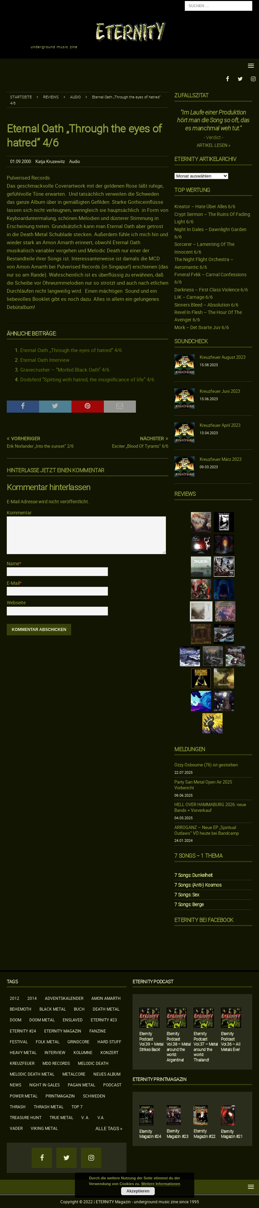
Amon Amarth (106, 997)
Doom (15, 1019)
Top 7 (77, 1106)
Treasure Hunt (25, 1117)
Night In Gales (44, 1084)
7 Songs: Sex (186, 894)
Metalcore (73, 1074)
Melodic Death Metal (32, 1074)
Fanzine (97, 1030)
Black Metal (52, 1009)
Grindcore (78, 1041)
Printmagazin (60, 1095)
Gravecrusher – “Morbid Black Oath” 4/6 (64, 369)
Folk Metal (47, 1041)
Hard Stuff (109, 1041)
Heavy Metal (23, 1052)
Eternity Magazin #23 (178, 1133)
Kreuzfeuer (22, 1063)
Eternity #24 (23, 1030)
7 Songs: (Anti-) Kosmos (197, 884)
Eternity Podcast (153, 981)
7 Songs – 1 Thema (198, 855)
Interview (55, 1052)
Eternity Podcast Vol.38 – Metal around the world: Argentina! (179, 1046)
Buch (79, 1009)
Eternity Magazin (62, 1030)
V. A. (85, 1117)
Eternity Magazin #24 (150, 1133)
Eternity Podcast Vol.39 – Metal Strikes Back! (151, 1041)
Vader (16, 1128)
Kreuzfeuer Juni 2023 (220, 391)
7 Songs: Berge (188, 904)
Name (13, 563)
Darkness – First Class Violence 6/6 (211, 289)
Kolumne (83, 1052)
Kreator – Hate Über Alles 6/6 (204, 206)
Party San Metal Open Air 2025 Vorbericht (203, 784)
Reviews (51, 96)
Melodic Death (93, 1063)
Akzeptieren (137, 1191)
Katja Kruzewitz (50, 161)
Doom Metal (42, 1019)
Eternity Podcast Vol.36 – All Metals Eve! (230, 1041)
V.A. (101, 1117)
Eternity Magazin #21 (232, 1133)
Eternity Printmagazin (159, 1079)
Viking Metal (44, 1128)
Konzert (109, 1052)
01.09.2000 (20, 161)
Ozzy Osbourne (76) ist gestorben (206, 765)
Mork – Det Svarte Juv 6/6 (201, 327)
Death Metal (106, 1009)
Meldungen (189, 749)
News (15, 1084)
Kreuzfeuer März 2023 (220, 459)
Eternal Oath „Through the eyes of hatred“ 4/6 (71, 350)
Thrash (18, 1106)
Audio (74, 161)
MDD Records (56, 1063)
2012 (14, 997)
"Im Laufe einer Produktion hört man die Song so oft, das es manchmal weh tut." (213, 120)
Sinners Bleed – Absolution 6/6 (206, 304)
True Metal (61, 1117)
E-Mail (13, 582)
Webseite (16, 602)
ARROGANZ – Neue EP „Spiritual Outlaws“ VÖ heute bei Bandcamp (206, 830)
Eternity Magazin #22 (204, 1133)
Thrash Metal (48, 1106)
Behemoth (20, 1009)
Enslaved (73, 1019)
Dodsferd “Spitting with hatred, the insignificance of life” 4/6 (87, 379)
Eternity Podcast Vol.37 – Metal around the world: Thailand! (206, 1046)
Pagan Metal (81, 1084)
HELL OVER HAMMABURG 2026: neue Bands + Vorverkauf (210, 807)
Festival (19, 1041)
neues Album (106, 1074)
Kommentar (19, 512)
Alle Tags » (108, 1128)
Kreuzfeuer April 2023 (220, 425)
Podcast (112, 1084)
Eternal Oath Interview (44, 359)
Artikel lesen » (213, 145)
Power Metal (23, 1095)
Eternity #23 (104, 1019)
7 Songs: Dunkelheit (193, 874)
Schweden (94, 1095)
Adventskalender (64, 997)
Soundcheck (190, 341)
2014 (32, 997)
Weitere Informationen (160, 1184)
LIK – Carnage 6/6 (193, 297)
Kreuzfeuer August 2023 (223, 357)
